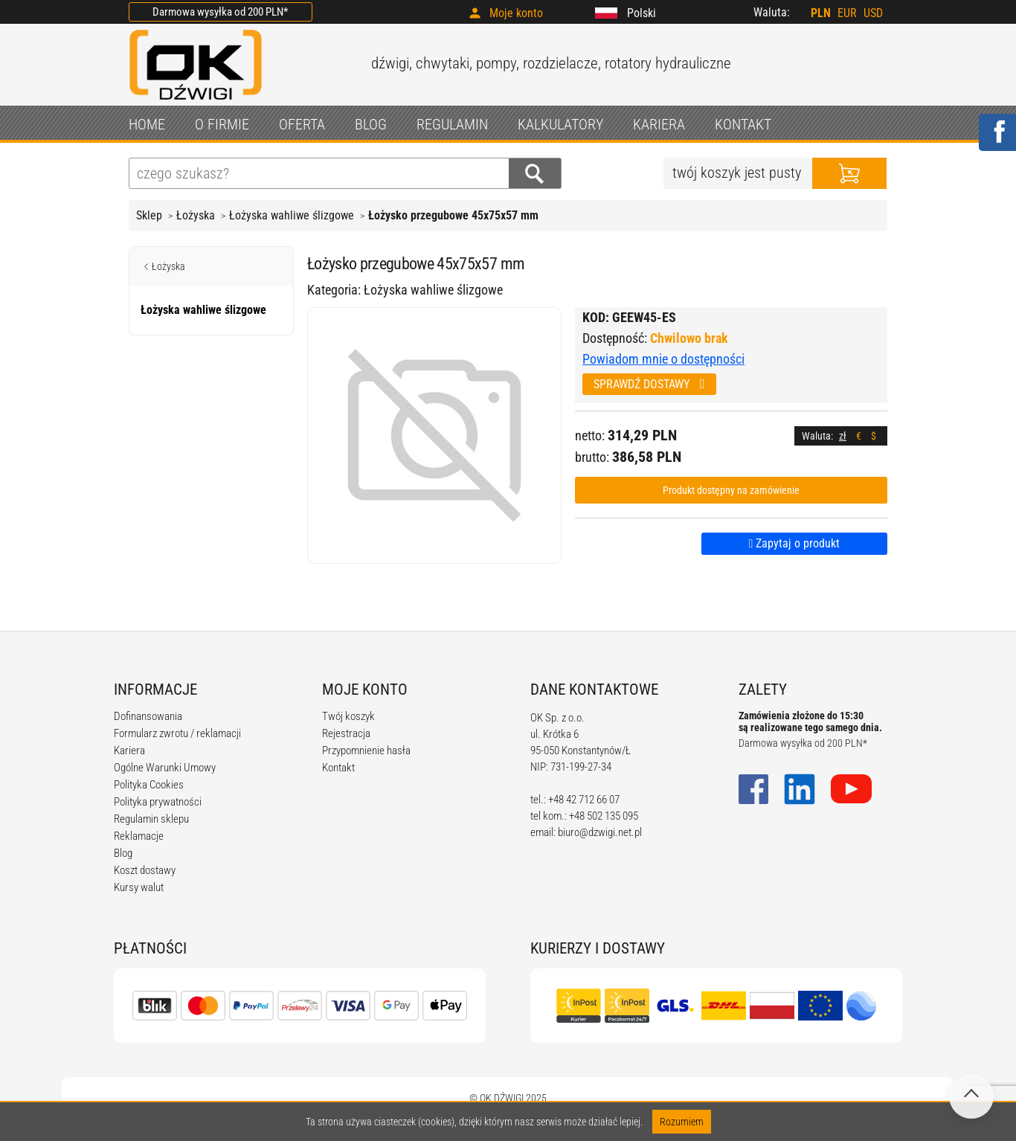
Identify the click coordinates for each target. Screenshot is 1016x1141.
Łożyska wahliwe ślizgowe (291, 215)
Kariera (129, 750)
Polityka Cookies (149, 784)
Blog (123, 853)
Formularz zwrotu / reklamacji (177, 733)
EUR (847, 13)
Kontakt (338, 767)
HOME (147, 124)
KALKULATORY (560, 124)
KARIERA (659, 124)
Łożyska (195, 215)
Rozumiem (682, 1122)
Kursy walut (139, 887)
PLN (821, 13)
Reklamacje (139, 836)
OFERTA (302, 124)
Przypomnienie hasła (366, 750)
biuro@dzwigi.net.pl (600, 832)
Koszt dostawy (145, 870)
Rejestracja (346, 733)
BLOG (371, 124)
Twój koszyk (348, 716)
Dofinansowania (148, 716)
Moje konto (516, 13)
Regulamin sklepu (151, 819)
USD (873, 13)
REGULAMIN (452, 124)
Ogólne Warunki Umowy (165, 767)
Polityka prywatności (158, 802)
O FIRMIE (222, 124)
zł (842, 436)
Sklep (149, 215)
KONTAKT (743, 124)
